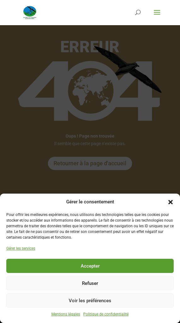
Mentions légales (65, 314)
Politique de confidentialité (106, 314)
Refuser (90, 283)
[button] (170, 202)
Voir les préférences (90, 300)
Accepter (90, 266)
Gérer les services (20, 248)
